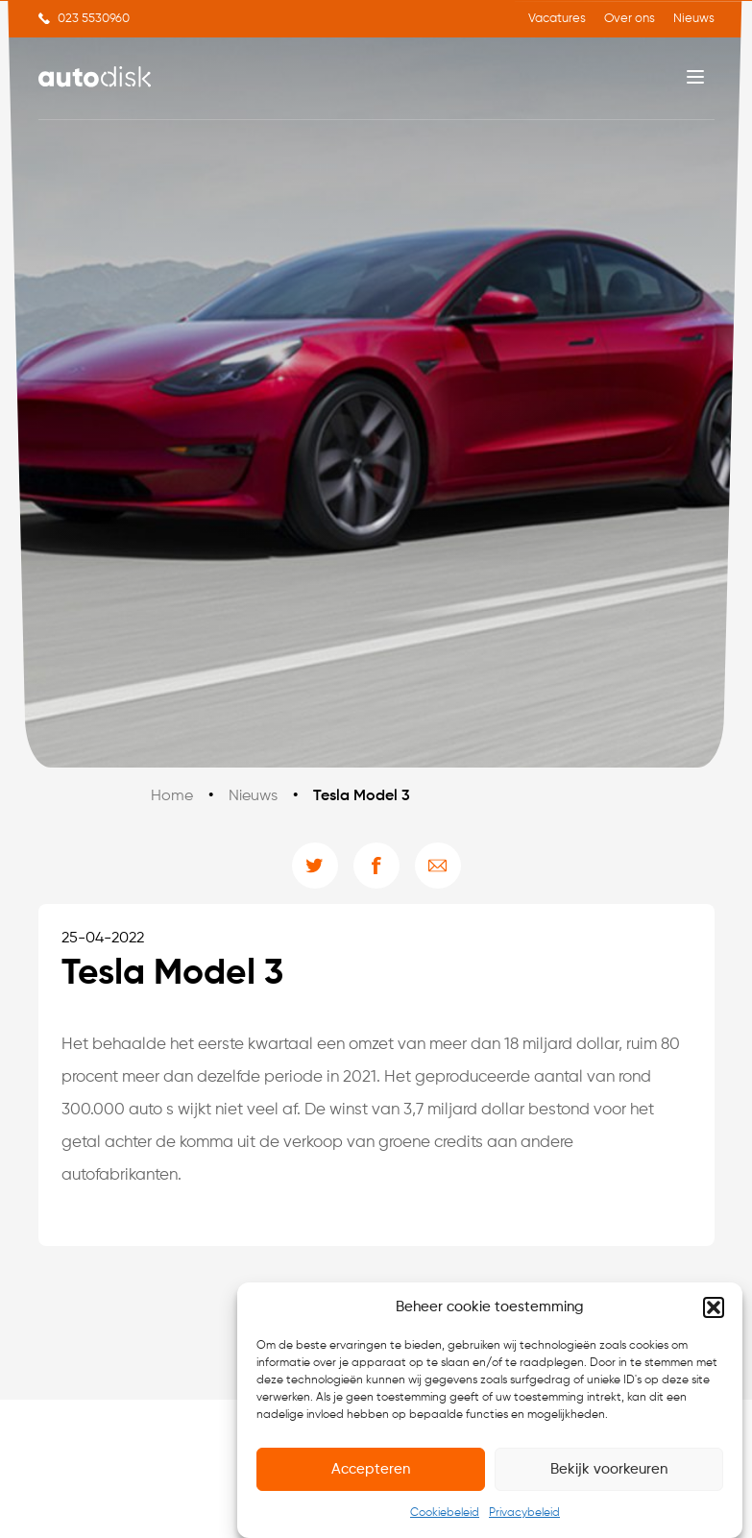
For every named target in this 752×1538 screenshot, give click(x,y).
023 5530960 (94, 18)
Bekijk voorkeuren (608, 1470)
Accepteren (370, 1470)
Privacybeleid (524, 1515)
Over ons (629, 18)
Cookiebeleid (444, 1515)
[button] (713, 1309)
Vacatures (557, 18)
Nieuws (694, 18)
